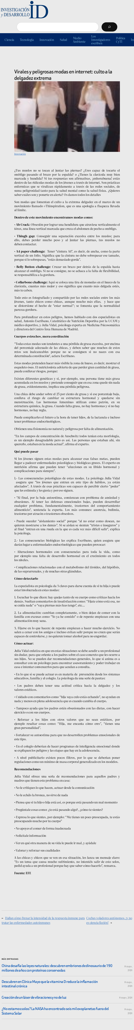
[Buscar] (109, 27)
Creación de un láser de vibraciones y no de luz (34, 997)
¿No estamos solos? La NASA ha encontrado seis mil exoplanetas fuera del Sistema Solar (55, 1011)
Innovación (20, 153)
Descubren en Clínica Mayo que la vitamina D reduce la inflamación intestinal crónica (50, 983)
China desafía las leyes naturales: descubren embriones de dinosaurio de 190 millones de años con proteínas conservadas (57, 968)
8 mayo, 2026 (125, 997)
